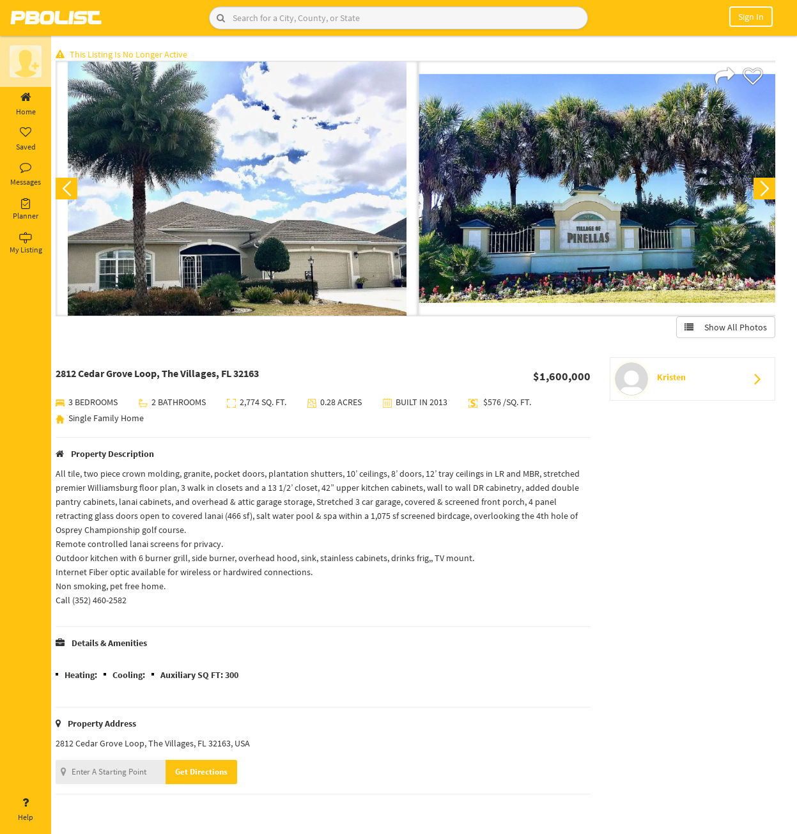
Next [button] (764, 189)
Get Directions (206, 772)
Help (25, 810)
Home (25, 104)
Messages (25, 174)
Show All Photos (725, 328)
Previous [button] (71, 189)
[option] (239, 189)
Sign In (751, 16)
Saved (25, 139)
